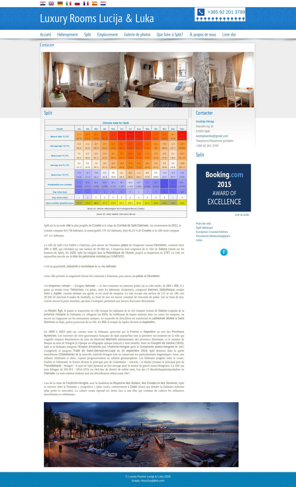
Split (87, 34)
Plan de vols (203, 223)
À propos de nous (202, 34)
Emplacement (107, 34)
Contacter (47, 45)
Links (199, 240)
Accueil (45, 34)
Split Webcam (204, 227)
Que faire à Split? (170, 34)
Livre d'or (229, 34)
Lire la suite (242, 214)
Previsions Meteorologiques (213, 236)
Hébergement (67, 34)
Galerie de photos (137, 34)
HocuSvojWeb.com (152, 480)
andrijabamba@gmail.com (212, 136)
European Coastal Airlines (212, 232)
